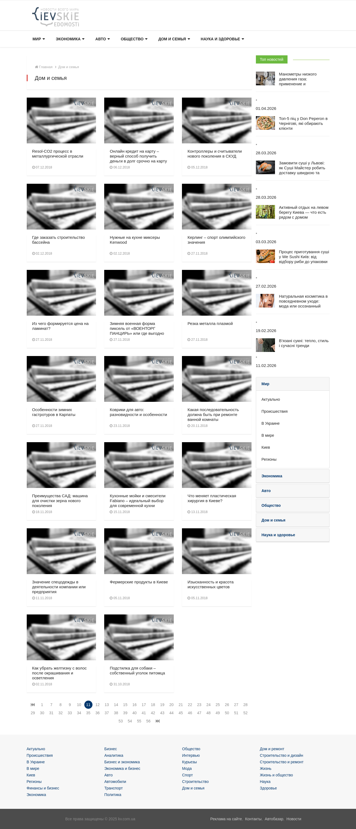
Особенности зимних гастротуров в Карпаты (54, 412)
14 (116, 705)
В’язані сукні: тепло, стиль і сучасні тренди (304, 343)
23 (199, 705)
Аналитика (113, 755)
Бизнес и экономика (122, 762)
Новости (293, 819)
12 (97, 705)
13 (107, 705)
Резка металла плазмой (210, 323)
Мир (38, 39)
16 (134, 705)
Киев (266, 447)
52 (245, 713)
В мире (268, 435)
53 (120, 721)
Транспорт (113, 788)
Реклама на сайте (226, 819)
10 (79, 705)
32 (60, 713)
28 (245, 705)
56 (148, 721)
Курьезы (189, 762)
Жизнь (265, 768)
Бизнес (110, 749)
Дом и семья (173, 39)
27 (236, 705)
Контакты (253, 819)
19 (162, 705)
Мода (187, 768)
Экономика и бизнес (122, 768)
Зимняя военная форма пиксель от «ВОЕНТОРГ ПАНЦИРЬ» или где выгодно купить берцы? (137, 330)
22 (190, 705)
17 (144, 705)
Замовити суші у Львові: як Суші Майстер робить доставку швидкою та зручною (302, 170)
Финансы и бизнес (43, 788)
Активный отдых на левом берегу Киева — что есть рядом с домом (304, 212)
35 (88, 713)
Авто (102, 39)
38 (116, 713)
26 (227, 705)
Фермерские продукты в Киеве (139, 582)
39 (125, 713)
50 (227, 713)
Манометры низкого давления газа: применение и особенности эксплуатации (298, 84)
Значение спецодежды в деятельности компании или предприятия (59, 587)
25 (218, 705)
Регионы (269, 459)
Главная (44, 67)
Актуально (271, 399)
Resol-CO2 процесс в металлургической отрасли (57, 153)
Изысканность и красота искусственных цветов (210, 584)
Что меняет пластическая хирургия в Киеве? (211, 498)
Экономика (69, 39)
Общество (133, 39)
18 (153, 705)
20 (171, 705)
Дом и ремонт (272, 749)
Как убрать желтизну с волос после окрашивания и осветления (59, 673)
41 (144, 713)
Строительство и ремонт (282, 762)
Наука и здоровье (221, 39)
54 (130, 721)
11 (88, 705)
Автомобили (115, 781)
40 (134, 713)
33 (70, 713)
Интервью (191, 755)
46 (190, 713)
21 (181, 705)
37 (107, 713)
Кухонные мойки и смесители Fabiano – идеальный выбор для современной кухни (137, 500)
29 (33, 713)
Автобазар (274, 819)
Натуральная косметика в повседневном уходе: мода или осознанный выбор (303, 303)
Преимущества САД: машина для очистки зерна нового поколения (60, 500)
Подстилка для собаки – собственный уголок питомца (137, 670)
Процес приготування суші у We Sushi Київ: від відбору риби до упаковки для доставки (304, 259)
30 (42, 713)
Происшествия (275, 411)
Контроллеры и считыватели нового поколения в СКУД (214, 153)
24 (208, 705)
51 (236, 713)
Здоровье (268, 788)
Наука (265, 781)
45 (181, 713)
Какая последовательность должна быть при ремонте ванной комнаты (213, 414)
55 (139, 721)
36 (97, 713)
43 (162, 713)
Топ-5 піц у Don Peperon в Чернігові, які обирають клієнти (303, 123)
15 (125, 705)
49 (218, 713)
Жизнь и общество (276, 775)
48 (208, 713)
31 (51, 713)
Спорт (187, 775)
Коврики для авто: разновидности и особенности (138, 412)
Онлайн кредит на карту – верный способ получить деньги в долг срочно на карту (138, 156)
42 (153, 713)
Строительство (195, 781)
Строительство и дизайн (281, 755)
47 (199, 713)
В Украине (271, 423)
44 (171, 713)
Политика (112, 794)
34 (79, 713)
